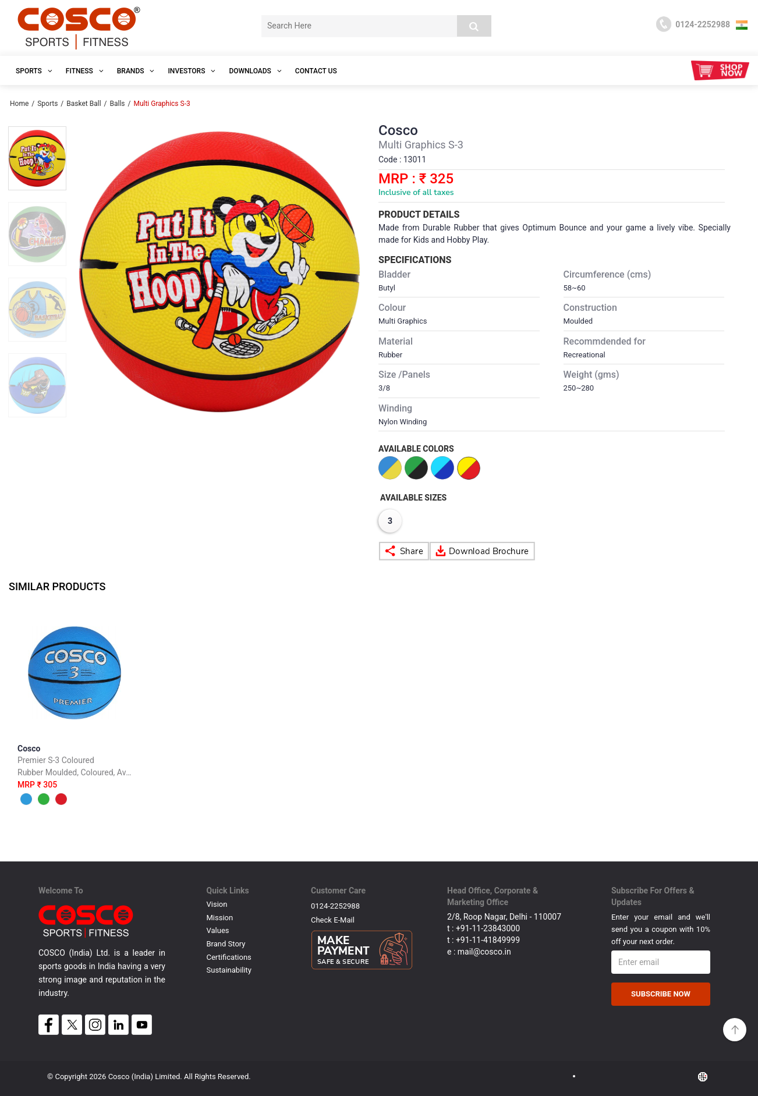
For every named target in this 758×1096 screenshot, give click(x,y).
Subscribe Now (660, 993)
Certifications (229, 957)
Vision (217, 904)
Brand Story (226, 943)
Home (19, 104)
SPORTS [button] (34, 71)
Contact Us (316, 71)
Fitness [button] (85, 71)
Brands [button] (136, 71)
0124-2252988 (335, 906)
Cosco (74, 777)
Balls (117, 104)
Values (218, 930)
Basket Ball (83, 104)
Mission (220, 917)
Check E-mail (333, 920)
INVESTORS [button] (191, 71)
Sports (47, 104)
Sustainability (229, 970)
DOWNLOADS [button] (255, 71)
